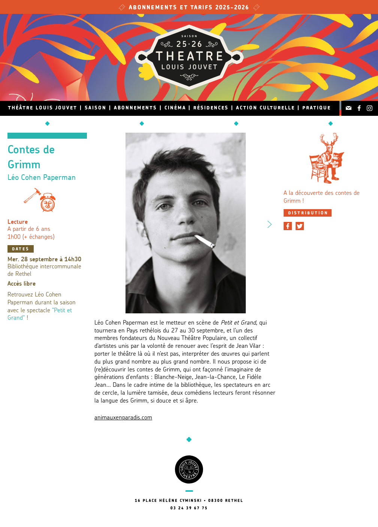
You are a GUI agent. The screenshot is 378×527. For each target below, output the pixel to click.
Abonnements (135, 108)
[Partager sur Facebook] (288, 226)
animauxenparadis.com (123, 418)
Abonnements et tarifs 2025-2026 (189, 8)
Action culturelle (265, 108)
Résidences (211, 108)
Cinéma (175, 108)
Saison (95, 108)
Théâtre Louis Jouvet (42, 108)
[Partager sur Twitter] (300, 226)
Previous (101, 223)
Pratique (316, 108)
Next (270, 223)
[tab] (308, 213)
